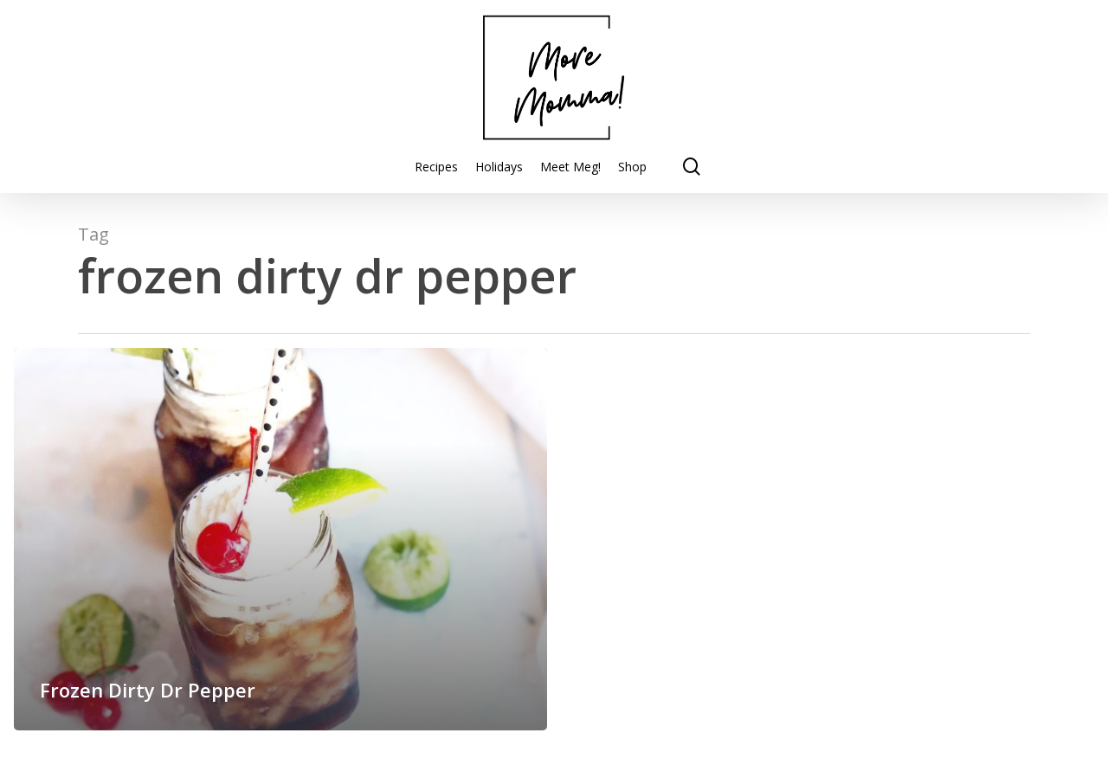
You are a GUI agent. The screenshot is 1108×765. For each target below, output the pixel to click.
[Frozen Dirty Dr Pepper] (280, 539)
